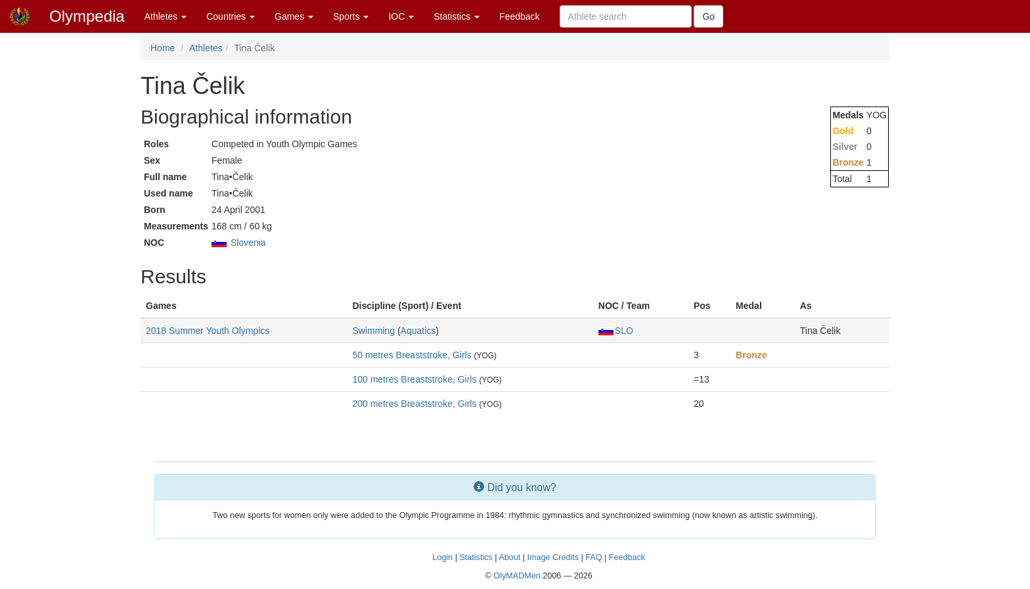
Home (162, 48)
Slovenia (248, 242)
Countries (230, 16)
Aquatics (418, 330)
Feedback (519, 16)
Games (294, 16)
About (509, 557)
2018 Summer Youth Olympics (207, 330)
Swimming (373, 330)
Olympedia (87, 16)
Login (442, 557)
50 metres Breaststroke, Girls (411, 355)
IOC (401, 16)
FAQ (593, 557)
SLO (615, 330)
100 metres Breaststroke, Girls (414, 379)
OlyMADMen (516, 575)
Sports (351, 16)
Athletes (166, 16)
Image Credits (553, 557)
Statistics (457, 16)
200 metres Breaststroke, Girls (414, 403)
